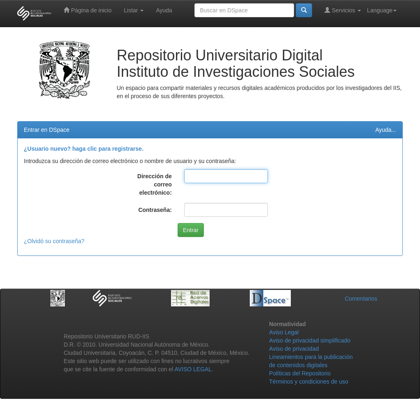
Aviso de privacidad (294, 348)
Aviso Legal (284, 332)
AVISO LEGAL (193, 369)
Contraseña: (155, 210)
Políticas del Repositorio (300, 373)
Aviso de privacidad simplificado (309, 340)
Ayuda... (385, 129)
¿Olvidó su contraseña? (54, 241)
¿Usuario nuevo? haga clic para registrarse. (84, 148)
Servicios (342, 10)
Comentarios (361, 298)
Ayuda (164, 10)
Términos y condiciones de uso (308, 381)
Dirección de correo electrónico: (154, 184)
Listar (134, 10)
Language (382, 10)
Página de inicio (88, 10)
